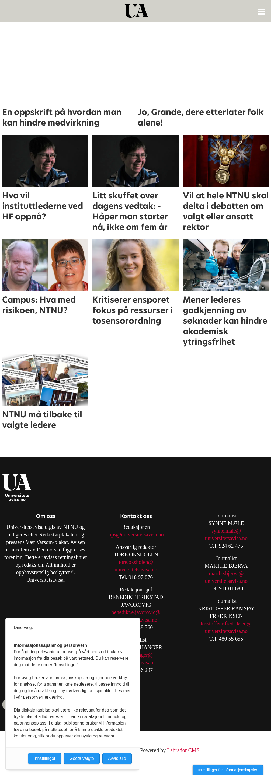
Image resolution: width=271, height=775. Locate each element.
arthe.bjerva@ (228, 573)
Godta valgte (82, 758)
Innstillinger (44, 758)
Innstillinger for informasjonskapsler (227, 770)
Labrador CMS (183, 750)
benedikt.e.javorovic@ (136, 612)
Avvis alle (117, 758)
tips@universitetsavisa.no (136, 534)
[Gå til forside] (136, 11)
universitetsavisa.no (135, 570)
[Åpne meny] (261, 11)
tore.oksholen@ (136, 562)
